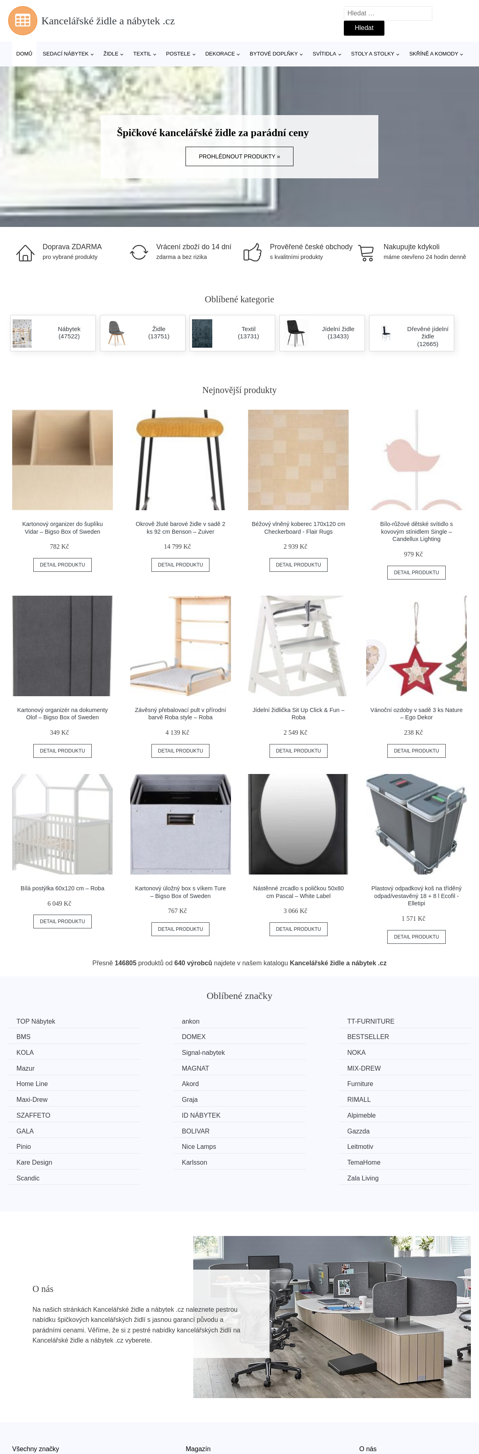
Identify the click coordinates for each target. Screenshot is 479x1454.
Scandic (267, 1128)
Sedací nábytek (65, 54)
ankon (146, 1021)
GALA (146, 1097)
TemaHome (153, 1128)
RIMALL (149, 1082)
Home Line (34, 1067)
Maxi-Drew (390, 1067)
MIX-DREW (391, 1051)
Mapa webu (203, 1416)
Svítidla (324, 54)
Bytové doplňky (274, 54)
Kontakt (370, 1416)
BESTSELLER (158, 1036)
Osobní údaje (205, 1435)
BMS (382, 1021)
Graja (26, 1082)
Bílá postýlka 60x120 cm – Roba (62, 888)
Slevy (20, 1435)
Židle (111, 54)
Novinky (23, 1416)
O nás (368, 1398)
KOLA (264, 1036)
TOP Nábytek (37, 1021)
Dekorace (220, 54)
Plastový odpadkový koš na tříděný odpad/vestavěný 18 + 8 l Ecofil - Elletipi (416, 896)
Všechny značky (35, 1398)
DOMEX (30, 1036)
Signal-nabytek (396, 1036)
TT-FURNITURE (279, 1021)
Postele (178, 54)
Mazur (146, 1051)
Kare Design (392, 1112)
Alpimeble (32, 1097)
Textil (142, 54)
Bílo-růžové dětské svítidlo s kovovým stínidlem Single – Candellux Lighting (416, 531)
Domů (24, 54)
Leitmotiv (269, 1112)
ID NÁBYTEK (394, 1082)
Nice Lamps (154, 1112)
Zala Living (390, 1128)
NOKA (27, 1051)
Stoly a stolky (373, 54)
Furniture (269, 1067)
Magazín (198, 1398)
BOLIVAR (269, 1097)
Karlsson (30, 1128)
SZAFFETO (272, 1082)
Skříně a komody (433, 54)
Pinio (25, 1112)
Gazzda (386, 1097)
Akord (145, 1067)
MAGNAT (269, 1051)
